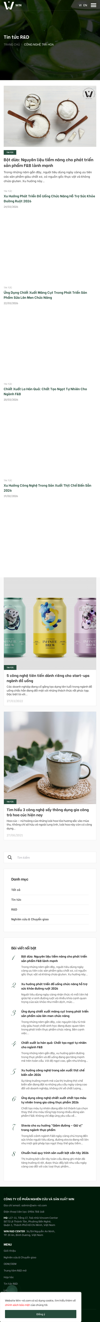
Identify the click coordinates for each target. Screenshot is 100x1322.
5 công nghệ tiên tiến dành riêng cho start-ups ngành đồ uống (48, 677)
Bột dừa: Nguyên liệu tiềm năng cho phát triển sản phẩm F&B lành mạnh (48, 162)
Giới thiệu (10, 1250)
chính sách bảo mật (17, 1305)
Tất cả (15, 889)
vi (80, 5)
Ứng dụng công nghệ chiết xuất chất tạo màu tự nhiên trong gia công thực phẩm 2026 (53, 1099)
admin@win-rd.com (34, 1205)
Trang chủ (12, 44)
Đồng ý (40, 1314)
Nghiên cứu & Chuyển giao (30, 919)
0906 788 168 (36, 1211)
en (85, 5)
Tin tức (9, 152)
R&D (14, 909)
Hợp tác (9, 1277)
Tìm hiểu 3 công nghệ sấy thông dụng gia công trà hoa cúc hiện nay (48, 812)
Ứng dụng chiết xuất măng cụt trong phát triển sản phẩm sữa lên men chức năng (45, 295)
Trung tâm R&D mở (15, 1270)
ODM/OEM (10, 1264)
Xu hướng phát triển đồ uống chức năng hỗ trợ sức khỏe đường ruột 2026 (54, 986)
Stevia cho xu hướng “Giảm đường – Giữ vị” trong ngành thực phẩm (52, 1127)
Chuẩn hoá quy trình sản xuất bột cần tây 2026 (55, 1152)
